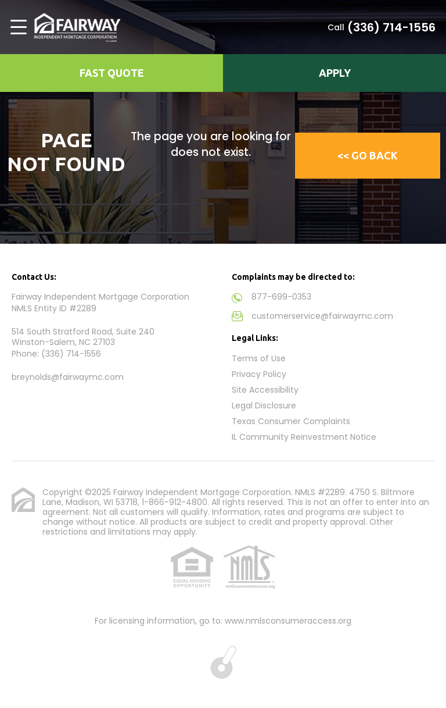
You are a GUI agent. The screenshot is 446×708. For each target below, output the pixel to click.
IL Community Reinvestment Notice (304, 437)
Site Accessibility (265, 390)
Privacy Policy (259, 374)
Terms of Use (259, 358)
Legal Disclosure (264, 405)
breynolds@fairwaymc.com (68, 377)
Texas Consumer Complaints (291, 421)
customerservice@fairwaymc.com (322, 316)
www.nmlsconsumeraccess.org (288, 621)
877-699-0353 (281, 297)
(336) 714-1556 (391, 27)
